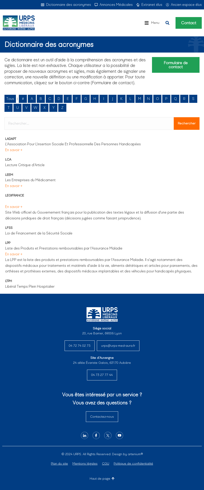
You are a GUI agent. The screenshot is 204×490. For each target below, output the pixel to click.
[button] (151, 22)
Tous (10, 99)
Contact (188, 22)
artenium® (135, 454)
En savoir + (13, 150)
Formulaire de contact (176, 64)
